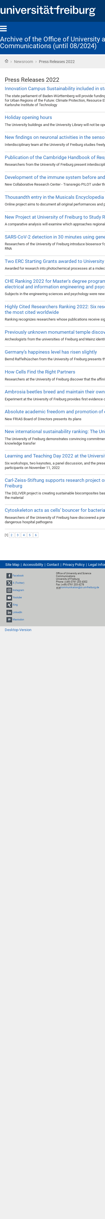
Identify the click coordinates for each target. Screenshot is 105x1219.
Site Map (12, 564)
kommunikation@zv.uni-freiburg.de (79, 587)
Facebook (18, 575)
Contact (53, 564)
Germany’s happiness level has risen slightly (51, 352)
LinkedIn (17, 612)
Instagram (18, 590)
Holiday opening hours (28, 117)
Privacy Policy (74, 564)
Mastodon (18, 619)
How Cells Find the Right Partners (40, 372)
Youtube (17, 597)
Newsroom (23, 61)
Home (6, 61)
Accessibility (33, 564)
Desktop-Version (18, 630)
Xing (15, 605)
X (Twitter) (18, 583)
